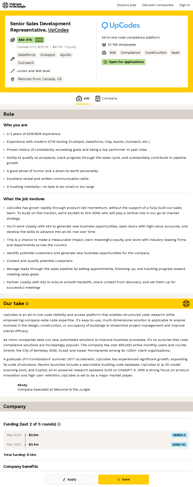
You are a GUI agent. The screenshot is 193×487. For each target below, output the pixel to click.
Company (105, 98)
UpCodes (58, 30)
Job (82, 98)
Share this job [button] (21, 385)
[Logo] (14, 5)
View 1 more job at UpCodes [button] (62, 385)
